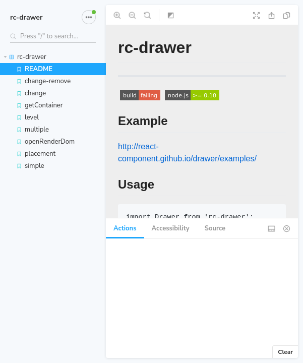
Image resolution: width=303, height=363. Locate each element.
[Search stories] (53, 36)
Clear (285, 352)
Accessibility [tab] (171, 228)
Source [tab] (215, 228)
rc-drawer (26, 17)
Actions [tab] (125, 228)
